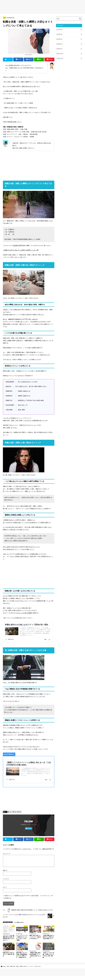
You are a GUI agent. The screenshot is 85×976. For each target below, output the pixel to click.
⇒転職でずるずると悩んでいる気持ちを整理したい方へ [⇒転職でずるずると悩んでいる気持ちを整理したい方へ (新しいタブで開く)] (20, 250)
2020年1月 (59, 48)
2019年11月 (59, 58)
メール (6, 881)
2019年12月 (59, 53)
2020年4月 (59, 34)
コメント (6, 853)
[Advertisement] (28, 165)
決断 (15, 812)
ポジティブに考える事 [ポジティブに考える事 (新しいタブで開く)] (23, 613)
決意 (10, 812)
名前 (5, 872)
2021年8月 (59, 29)
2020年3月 (59, 39)
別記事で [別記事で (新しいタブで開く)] (16, 245)
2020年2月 (59, 43)
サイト (5, 889)
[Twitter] (28, 828)
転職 (4, 17)
